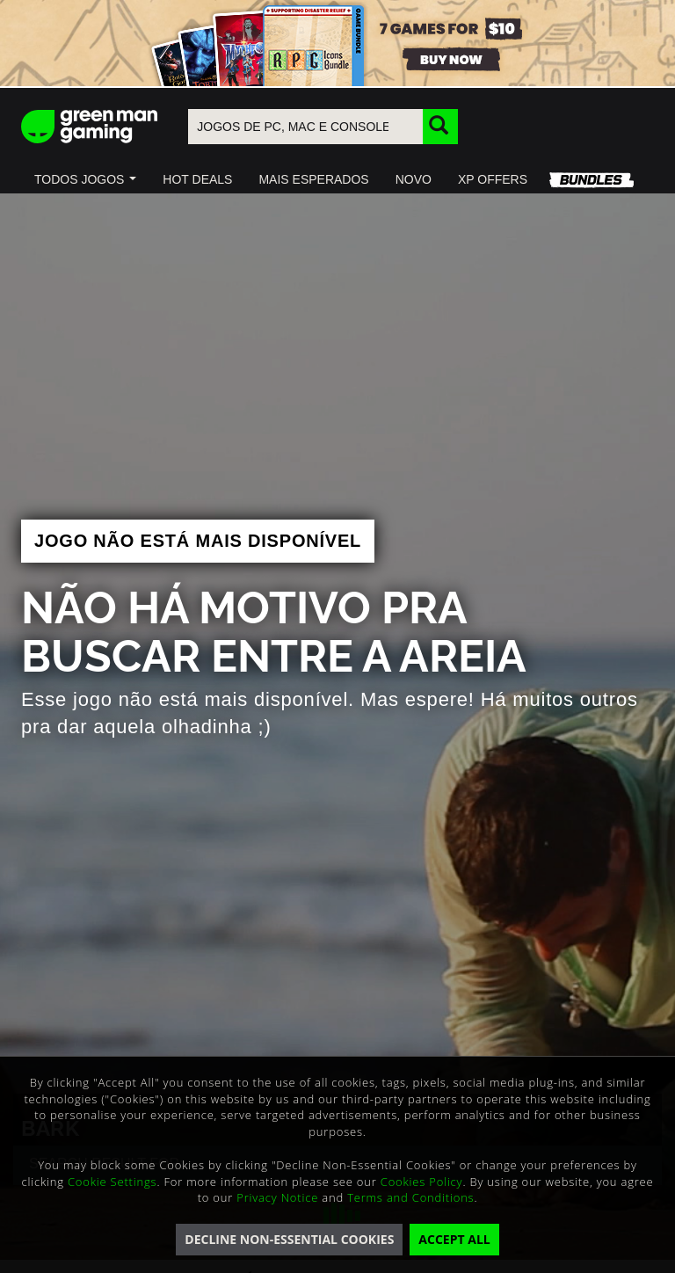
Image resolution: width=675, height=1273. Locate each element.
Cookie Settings (112, 1181)
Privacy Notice (277, 1197)
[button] (85, 179)
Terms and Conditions (410, 1197)
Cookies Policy (422, 1181)
